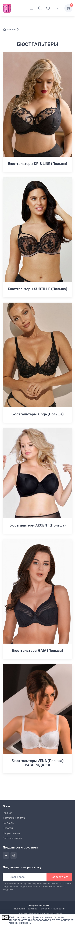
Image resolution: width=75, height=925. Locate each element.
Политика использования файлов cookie (40, 913)
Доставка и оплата (14, 818)
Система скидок (12, 838)
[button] (40, 8)
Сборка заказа (11, 833)
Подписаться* (59, 877)
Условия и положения (53, 908)
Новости (8, 828)
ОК (5, 917)
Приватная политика (25, 908)
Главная (11, 29)
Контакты (8, 823)
